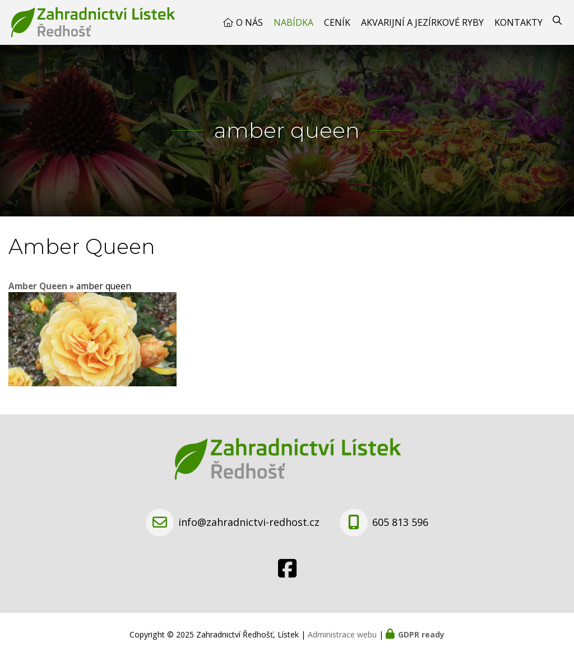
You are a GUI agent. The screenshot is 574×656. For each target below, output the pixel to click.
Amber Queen (37, 286)
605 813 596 (400, 522)
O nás (249, 22)
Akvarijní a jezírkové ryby (422, 22)
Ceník (337, 22)
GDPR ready (421, 634)
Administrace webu (342, 634)
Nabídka (293, 22)
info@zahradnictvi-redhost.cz (249, 522)
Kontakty (518, 22)
